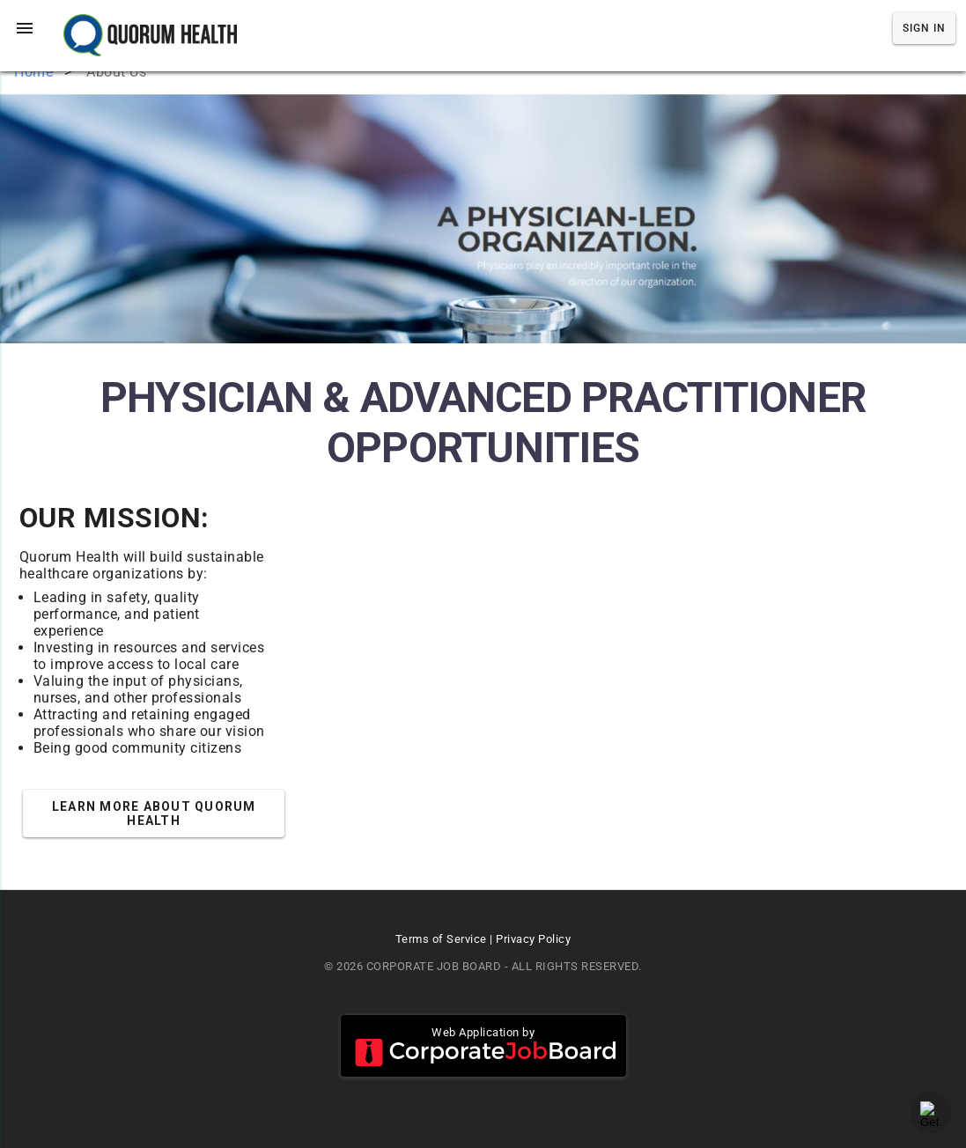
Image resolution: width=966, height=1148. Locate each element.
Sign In (924, 28)
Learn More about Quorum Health (154, 813)
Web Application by (483, 1046)
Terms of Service (441, 939)
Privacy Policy (533, 939)
